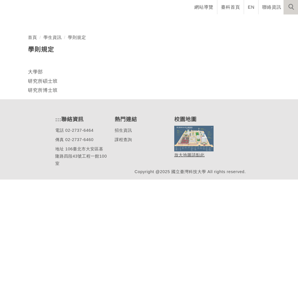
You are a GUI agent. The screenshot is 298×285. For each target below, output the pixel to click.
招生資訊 (123, 236)
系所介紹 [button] (141, 21)
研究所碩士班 (43, 186)
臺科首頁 (230, 7)
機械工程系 (32, 95)
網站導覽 (204, 7)
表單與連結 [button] (255, 21)
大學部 (35, 177)
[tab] (151, 112)
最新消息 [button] (284, 21)
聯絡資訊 (271, 7)
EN (251, 7)
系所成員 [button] (168, 21)
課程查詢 (123, 245)
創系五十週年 (109, 21)
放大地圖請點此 (189, 261)
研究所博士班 (43, 195)
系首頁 (80, 21)
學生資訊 (52, 143)
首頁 (32, 143)
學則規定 (77, 143)
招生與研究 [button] (197, 21)
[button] (291, 7)
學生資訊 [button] (226, 21)
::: (184, 7)
